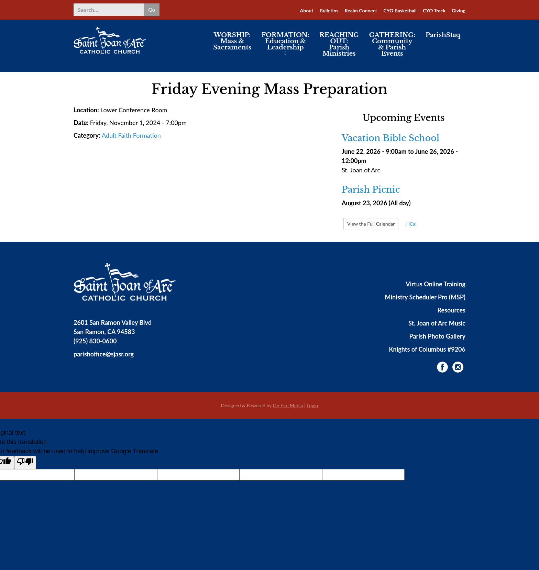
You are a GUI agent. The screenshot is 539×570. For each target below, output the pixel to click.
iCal (411, 224)
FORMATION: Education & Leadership (285, 45)
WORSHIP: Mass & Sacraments (232, 45)
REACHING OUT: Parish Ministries (339, 48)
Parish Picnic (371, 189)
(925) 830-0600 (95, 341)
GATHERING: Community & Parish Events (392, 48)
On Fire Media (288, 405)
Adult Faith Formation (131, 135)
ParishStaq (443, 39)
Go (151, 9)
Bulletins (329, 10)
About (307, 10)
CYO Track (434, 10)
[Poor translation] (25, 462)
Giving (458, 10)
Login (312, 405)
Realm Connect (361, 10)
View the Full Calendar (371, 224)
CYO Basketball (400, 10)
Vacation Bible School (390, 138)
